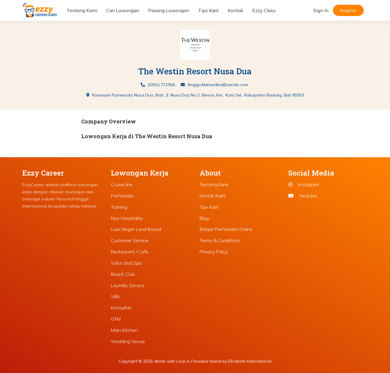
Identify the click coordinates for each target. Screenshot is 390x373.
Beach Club (123, 274)
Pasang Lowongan (168, 10)
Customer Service (129, 240)
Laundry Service (127, 285)
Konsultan (121, 308)
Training (119, 207)
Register (348, 10)
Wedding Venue (128, 341)
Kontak (235, 10)
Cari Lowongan (122, 10)
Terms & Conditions (220, 240)
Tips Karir (208, 10)
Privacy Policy (214, 252)
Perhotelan (122, 196)
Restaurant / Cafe (129, 252)
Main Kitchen (124, 330)
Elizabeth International (249, 361)
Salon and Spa (126, 263)
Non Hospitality (127, 218)
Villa (115, 296)
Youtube (302, 196)
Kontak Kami (213, 196)
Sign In (320, 10)
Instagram (303, 184)
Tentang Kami (82, 10)
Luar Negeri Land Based (136, 229)
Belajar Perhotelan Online (226, 229)
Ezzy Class (264, 10)
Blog (204, 218)
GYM (116, 319)
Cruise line (121, 184)
